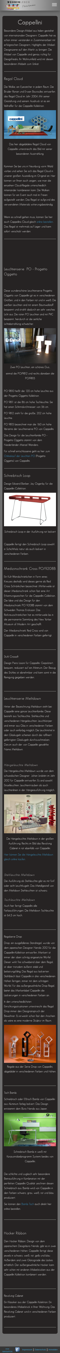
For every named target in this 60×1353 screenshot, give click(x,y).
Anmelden (53, 1350)
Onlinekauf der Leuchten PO (19, 456)
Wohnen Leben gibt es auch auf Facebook (17, 1350)
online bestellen (45, 222)
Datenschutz (40, 1350)
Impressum (27, 1350)
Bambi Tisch (28, 1204)
